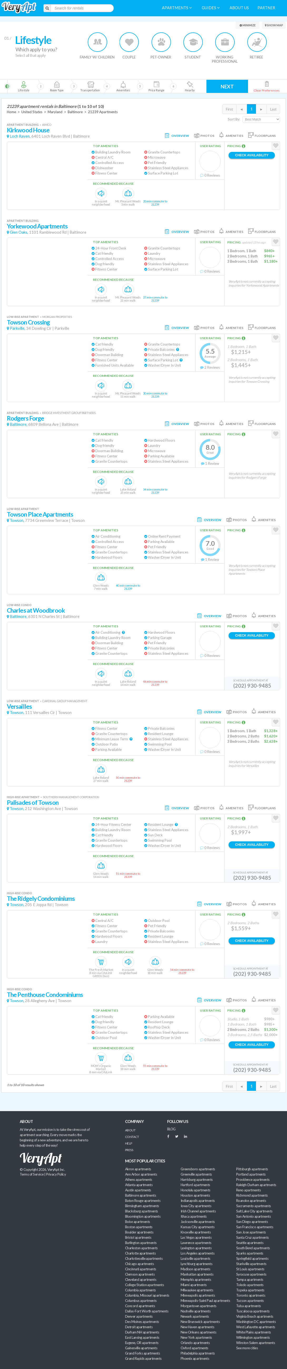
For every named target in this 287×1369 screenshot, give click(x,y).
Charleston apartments (141, 1248)
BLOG (171, 1129)
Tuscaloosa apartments (253, 1311)
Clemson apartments (140, 1274)
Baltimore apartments (140, 1195)
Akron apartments (138, 1169)
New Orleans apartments (198, 1332)
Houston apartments (195, 1195)
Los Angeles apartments (197, 1253)
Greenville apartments (196, 1174)
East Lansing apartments (142, 1337)
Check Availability (251, 155)
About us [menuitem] (239, 8)
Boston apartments (138, 1227)
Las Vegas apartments (196, 1237)
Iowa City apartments (196, 1206)
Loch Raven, (20, 136)
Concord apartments (140, 1306)
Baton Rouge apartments (142, 1200)
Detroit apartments (138, 1327)
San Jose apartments (251, 1232)
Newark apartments (195, 1316)
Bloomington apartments (142, 1216)
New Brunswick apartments (200, 1322)
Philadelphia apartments (198, 1353)
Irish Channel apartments (198, 1211)
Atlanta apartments (138, 1185)
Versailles (19, 706)
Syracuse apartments (251, 1274)
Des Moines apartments (142, 1322)
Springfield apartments (252, 1258)
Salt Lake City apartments (254, 1211)
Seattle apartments (249, 1243)
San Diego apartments (252, 1222)
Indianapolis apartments (198, 1200)
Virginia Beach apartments (254, 1316)
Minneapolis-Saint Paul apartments (205, 1300)
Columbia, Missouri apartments (147, 1295)
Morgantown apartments (198, 1306)
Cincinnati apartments (140, 1269)
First (229, 109)
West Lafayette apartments (255, 1327)
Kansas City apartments (197, 1227)
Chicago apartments (139, 1264)
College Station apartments (144, 1285)
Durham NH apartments (142, 1332)
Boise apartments (137, 1222)
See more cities (247, 1348)
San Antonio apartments (253, 1216)
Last (273, 109)
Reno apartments (248, 1190)
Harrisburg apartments (197, 1179)
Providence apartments (253, 1179)
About (130, 1130)
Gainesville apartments (141, 1348)
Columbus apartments (141, 1300)
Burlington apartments (141, 1243)
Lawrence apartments (196, 1243)
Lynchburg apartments (196, 1264)
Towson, (17, 520)
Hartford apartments (195, 1185)
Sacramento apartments (253, 1206)
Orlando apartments (195, 1343)
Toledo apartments (250, 1285)
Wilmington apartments (253, 1337)
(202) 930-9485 (252, 685)
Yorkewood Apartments (37, 226)
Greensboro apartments (198, 1169)
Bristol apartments (138, 1237)
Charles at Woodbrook (36, 610)
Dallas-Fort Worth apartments (146, 1311)
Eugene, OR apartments (142, 1343)
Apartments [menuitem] (177, 8)
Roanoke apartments (251, 1200)
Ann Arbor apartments (141, 1174)
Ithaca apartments (194, 1216)
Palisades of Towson (32, 802)
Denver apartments (139, 1316)
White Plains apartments (253, 1332)
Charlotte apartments (140, 1253)
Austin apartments (138, 1190)
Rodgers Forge (25, 418)
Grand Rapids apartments (143, 1358)
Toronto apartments (250, 1295)
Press (129, 1150)
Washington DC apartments (256, 1322)
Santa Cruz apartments (252, 1237)
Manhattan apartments (197, 1274)
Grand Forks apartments (142, 1353)
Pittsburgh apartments (252, 1169)
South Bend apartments (253, 1248)
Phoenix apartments (195, 1358)
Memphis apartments (196, 1279)
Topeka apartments (250, 1290)
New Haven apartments (197, 1327)
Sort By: (234, 119)
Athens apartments (138, 1179)
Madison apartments (195, 1269)
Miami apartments (193, 1285)
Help (128, 1143)
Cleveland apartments (140, 1279)
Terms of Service (31, 1174)
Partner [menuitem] (266, 8)
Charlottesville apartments (143, 1258)
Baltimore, (18, 424)
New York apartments (196, 1337)
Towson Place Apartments (40, 514)
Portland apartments (251, 1174)
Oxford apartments (194, 1348)
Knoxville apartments (196, 1232)
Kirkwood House (28, 130)
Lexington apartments (196, 1248)
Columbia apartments (140, 1290)
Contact (132, 1137)
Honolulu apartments (195, 1190)
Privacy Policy (56, 1174)
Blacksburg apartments (141, 1211)
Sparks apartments (249, 1253)
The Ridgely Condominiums (41, 898)
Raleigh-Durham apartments (256, 1185)
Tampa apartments (249, 1279)
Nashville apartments (195, 1311)
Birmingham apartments (142, 1206)
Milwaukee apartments (197, 1290)
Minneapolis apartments (198, 1295)
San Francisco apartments (254, 1227)
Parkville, (17, 328)
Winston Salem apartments (255, 1343)
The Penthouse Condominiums (45, 994)
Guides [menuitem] (211, 8)
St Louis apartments (250, 1269)
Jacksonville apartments (198, 1222)
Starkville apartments (251, 1264)
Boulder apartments (139, 1232)
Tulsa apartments (248, 1306)
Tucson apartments (250, 1300)
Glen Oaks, (19, 232)
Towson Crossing (28, 322)
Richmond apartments (252, 1195)
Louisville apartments (195, 1258)
